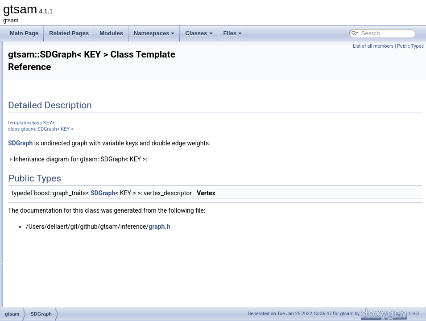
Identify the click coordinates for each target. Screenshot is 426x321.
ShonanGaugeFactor (61, 266)
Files (232, 33)
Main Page (24, 33)
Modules (111, 33)
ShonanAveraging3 (59, 237)
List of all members (373, 46)
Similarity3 (49, 286)
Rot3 (42, 70)
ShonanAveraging (58, 217)
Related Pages (69, 33)
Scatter (45, 139)
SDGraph (48, 178)
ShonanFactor (53, 257)
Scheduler (49, 168)
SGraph (46, 208)
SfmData (47, 188)
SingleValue (51, 296)
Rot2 (42, 61)
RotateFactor (52, 100)
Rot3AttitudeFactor (59, 80)
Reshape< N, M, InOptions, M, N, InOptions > (91, 51)
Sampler (47, 119)
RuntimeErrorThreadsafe (66, 110)
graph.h (270, 226)
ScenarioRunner (56, 159)
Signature (48, 276)
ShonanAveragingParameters (72, 247)
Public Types (410, 46)
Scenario (47, 149)
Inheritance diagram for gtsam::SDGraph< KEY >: (189, 159)
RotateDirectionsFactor (64, 90)
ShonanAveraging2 (59, 227)
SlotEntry (47, 306)
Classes (198, 33)
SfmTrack (48, 198)
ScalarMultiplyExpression (66, 129)
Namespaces (154, 33)
